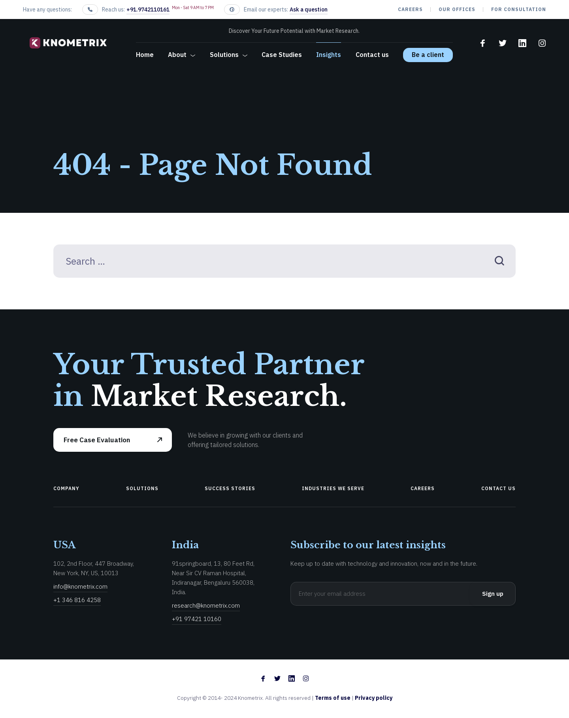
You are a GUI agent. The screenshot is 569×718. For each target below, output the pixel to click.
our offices (457, 9)
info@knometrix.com (80, 586)
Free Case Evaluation (97, 440)
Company (66, 488)
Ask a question (309, 9)
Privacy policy (373, 697)
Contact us (372, 55)
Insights (328, 55)
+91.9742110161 (148, 9)
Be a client (428, 55)
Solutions (224, 55)
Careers (410, 9)
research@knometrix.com (206, 605)
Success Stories (230, 488)
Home (145, 55)
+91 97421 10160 (196, 619)
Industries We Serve (333, 488)
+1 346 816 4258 (77, 600)
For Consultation (518, 9)
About (177, 55)
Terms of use (333, 697)
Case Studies (282, 55)
